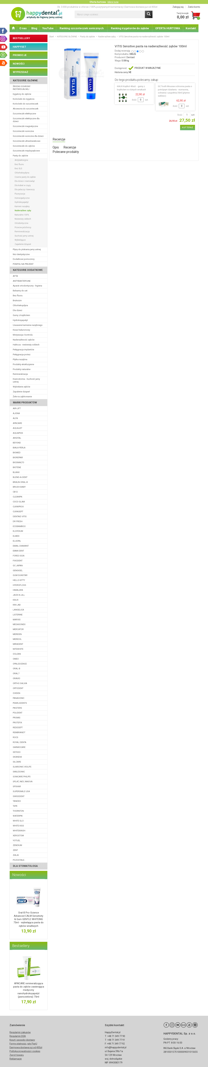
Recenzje (59, 139)
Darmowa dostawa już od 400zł (26, 1047)
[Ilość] (187, 114)
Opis (56, 147)
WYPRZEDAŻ (20, 72)
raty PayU (32, 1043)
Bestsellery (20, 946)
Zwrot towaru (17, 1055)
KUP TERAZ (187, 127)
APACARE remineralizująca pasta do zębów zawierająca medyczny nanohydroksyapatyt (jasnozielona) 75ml (28, 990)
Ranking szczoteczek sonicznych (82, 28)
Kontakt (191, 28)
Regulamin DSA (18, 1036)
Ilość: (180, 114)
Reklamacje (16, 1058)
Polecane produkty (66, 152)
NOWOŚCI (18, 63)
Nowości (19, 875)
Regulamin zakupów (20, 1032)
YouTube (48, 28)
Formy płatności (18, 1043)
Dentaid (131, 57)
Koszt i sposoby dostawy (22, 1040)
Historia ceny (123, 72)
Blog (34, 28)
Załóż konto (194, 7)
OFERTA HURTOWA (167, 28)
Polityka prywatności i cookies (25, 1051)
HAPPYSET (19, 46)
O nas (23, 28)
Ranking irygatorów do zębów (130, 28)
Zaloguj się (178, 7)
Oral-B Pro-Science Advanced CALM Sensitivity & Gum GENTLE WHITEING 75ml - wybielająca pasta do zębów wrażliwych (28, 919)
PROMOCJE (20, 55)
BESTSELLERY (21, 38)
